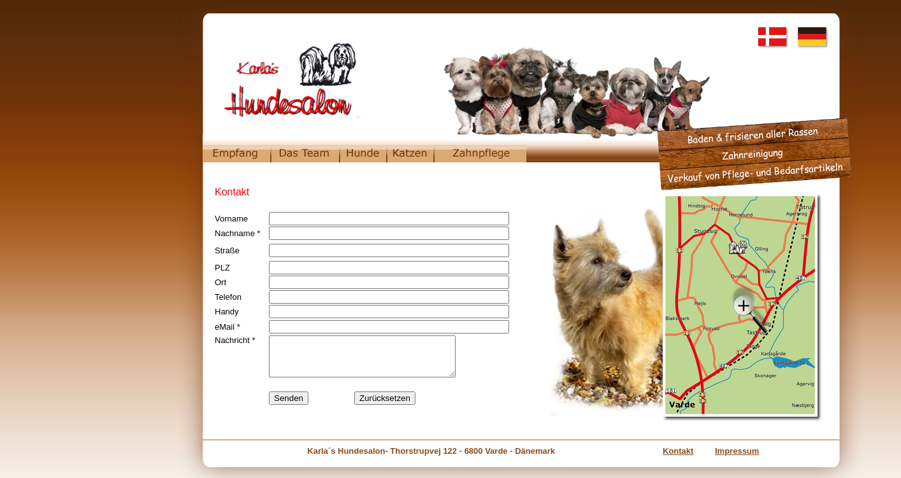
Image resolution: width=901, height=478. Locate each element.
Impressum (737, 451)
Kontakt (678, 451)
